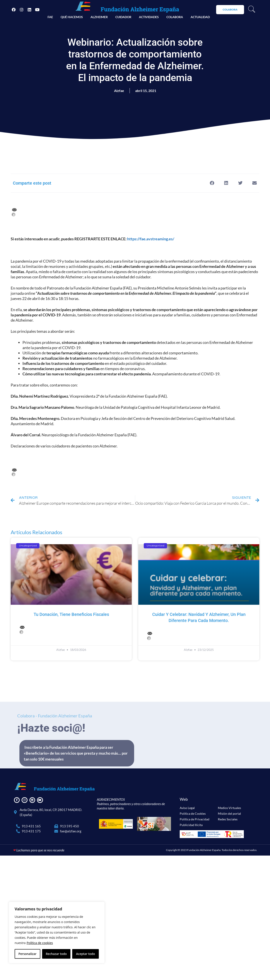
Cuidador (123, 17)
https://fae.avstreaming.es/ (150, 238)
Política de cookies (40, 943)
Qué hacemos (72, 17)
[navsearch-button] (251, 9)
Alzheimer (99, 17)
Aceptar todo (85, 954)
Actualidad (200, 17)
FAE (50, 17)
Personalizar (27, 954)
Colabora (174, 17)
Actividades (149, 17)
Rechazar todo (56, 954)
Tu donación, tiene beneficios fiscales (71, 614)
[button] (212, 183)
